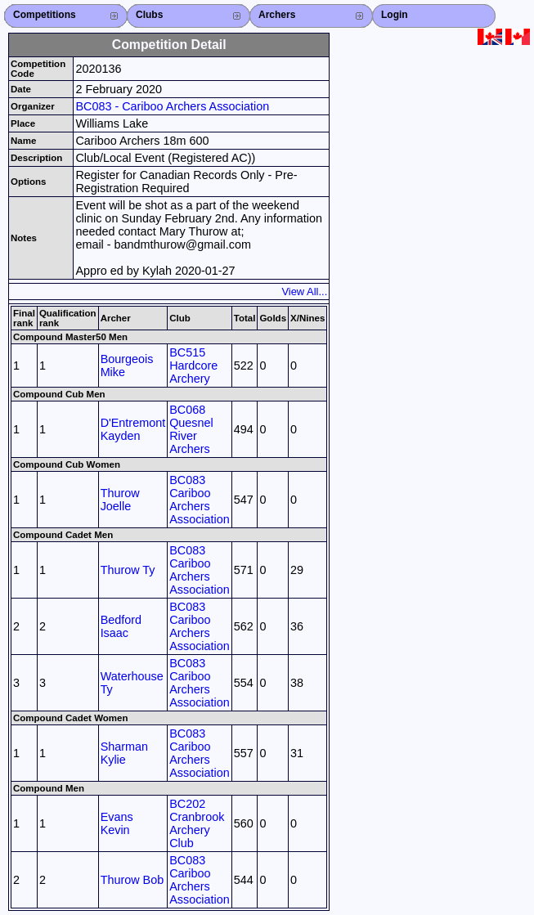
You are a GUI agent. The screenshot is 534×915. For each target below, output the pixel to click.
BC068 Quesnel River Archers (191, 429)
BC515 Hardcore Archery (193, 365)
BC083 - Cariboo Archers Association (172, 106)
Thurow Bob (132, 879)
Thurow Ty (128, 569)
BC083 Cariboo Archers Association (199, 499)
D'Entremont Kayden (133, 429)
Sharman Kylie (124, 753)
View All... (304, 291)
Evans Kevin (117, 823)
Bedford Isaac (121, 626)
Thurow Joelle (120, 500)
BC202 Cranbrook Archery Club (196, 823)
